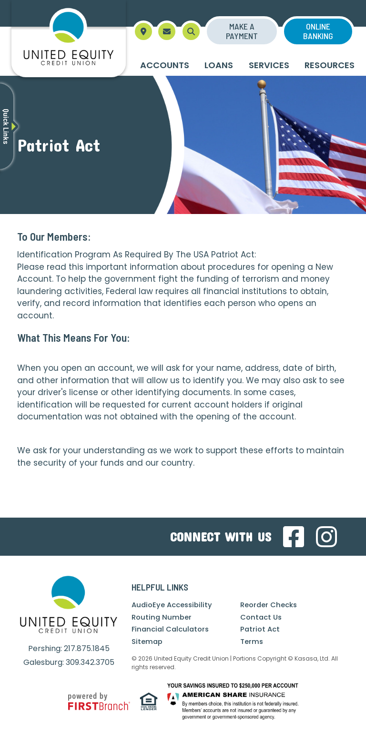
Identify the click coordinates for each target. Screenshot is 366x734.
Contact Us (261, 617)
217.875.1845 (87, 648)
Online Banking (318, 31)
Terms (252, 641)
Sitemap (147, 641)
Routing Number (162, 617)
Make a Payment (242, 31)
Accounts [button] (164, 65)
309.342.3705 (90, 662)
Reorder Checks (269, 605)
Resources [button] (330, 65)
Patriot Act (260, 629)
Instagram (326, 537)
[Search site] (191, 31)
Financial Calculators (172, 629)
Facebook (293, 537)
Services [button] (269, 65)
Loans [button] (218, 65)
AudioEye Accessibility (173, 605)
